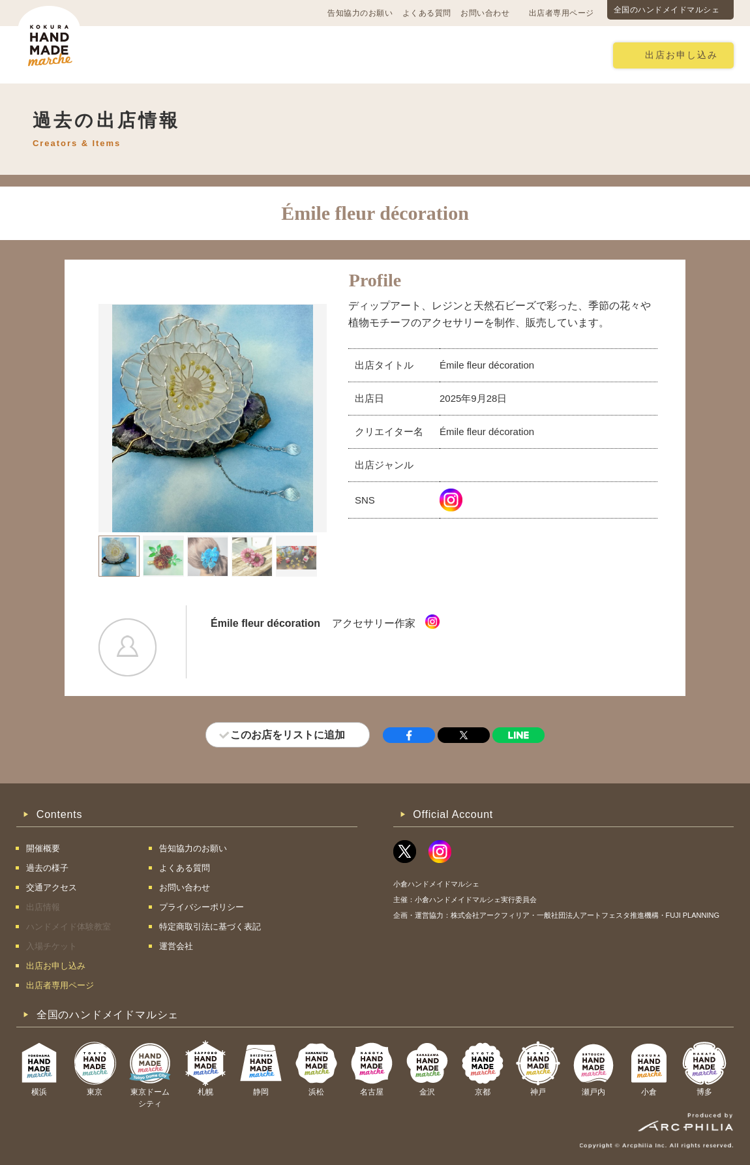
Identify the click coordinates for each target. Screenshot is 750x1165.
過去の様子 (299, 54)
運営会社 (176, 946)
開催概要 (149, 54)
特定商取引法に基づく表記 (210, 926)
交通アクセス (221, 54)
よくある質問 (426, 13)
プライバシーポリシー (201, 907)
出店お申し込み (681, 55)
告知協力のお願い (360, 13)
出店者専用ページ (561, 13)
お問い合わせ (484, 13)
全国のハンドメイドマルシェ (667, 9)
